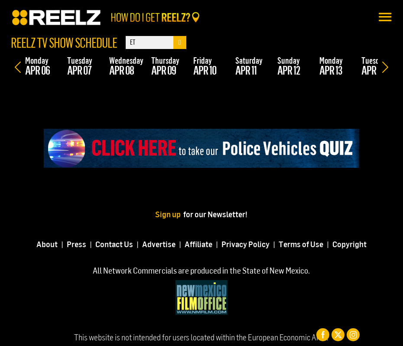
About (47, 244)
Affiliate (198, 244)
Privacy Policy (245, 244)
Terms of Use (301, 244)
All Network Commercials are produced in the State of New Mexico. (201, 270)
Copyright (349, 244)
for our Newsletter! (215, 214)
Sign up (169, 214)
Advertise (159, 244)
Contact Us (114, 244)
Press (76, 244)
